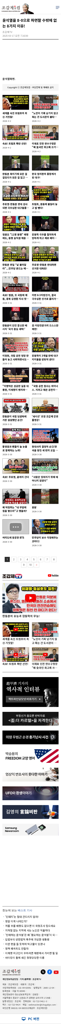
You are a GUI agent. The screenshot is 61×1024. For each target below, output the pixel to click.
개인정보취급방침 (10, 979)
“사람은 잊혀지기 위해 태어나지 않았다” (45, 478)
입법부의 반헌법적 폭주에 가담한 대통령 (27, 939)
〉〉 (36, 565)
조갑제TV (37, 979)
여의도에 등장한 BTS (13, 537)
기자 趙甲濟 (25, 979)
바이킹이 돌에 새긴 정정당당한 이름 (24, 958)
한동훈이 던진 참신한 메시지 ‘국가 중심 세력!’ (14, 327)
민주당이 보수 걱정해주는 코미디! (45, 539)
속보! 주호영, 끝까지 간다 (15, 477)
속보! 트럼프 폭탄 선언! (14, 143)
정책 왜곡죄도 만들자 (16, 948)
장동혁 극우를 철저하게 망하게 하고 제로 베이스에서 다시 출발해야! (44, 236)
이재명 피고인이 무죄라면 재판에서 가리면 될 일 (31, 953)
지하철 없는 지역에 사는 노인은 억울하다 (27, 930)
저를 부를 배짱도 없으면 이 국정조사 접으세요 (30, 926)
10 (30, 564)
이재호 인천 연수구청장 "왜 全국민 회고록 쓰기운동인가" (45, 145)
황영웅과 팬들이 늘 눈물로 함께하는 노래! (14, 448)
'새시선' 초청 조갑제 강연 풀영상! (45, 418)
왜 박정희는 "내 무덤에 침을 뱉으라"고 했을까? (14, 509)
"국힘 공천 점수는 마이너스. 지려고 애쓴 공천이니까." (45, 388)
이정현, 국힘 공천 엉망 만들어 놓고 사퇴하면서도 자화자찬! (15, 357)
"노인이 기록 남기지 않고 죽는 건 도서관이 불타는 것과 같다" (45, 115)
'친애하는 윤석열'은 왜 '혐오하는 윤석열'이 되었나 (31, 935)
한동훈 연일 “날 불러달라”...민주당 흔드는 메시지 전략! (15, 266)
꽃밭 (34, 507)
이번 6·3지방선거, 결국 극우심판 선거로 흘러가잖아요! (45, 297)
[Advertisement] (30, 870)
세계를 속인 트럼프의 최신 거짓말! (14, 115)
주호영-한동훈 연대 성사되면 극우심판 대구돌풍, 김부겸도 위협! (14, 206)
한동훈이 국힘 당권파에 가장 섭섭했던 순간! (14, 418)
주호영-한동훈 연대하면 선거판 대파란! (44, 266)
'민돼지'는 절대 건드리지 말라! (22, 917)
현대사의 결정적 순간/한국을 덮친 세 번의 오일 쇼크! (45, 448)
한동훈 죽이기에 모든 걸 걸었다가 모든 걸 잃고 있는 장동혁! (15, 175)
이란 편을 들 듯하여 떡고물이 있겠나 (25, 944)
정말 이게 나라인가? (16, 921)
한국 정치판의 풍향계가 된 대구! (44, 175)
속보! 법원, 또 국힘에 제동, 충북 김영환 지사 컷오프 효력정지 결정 (15, 297)
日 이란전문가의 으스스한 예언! (45, 327)
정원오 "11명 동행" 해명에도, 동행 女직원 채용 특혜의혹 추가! (15, 236)
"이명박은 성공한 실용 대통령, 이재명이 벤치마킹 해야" (15, 388)
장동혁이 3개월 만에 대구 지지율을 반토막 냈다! (45, 357)
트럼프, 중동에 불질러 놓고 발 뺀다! (44, 206)
